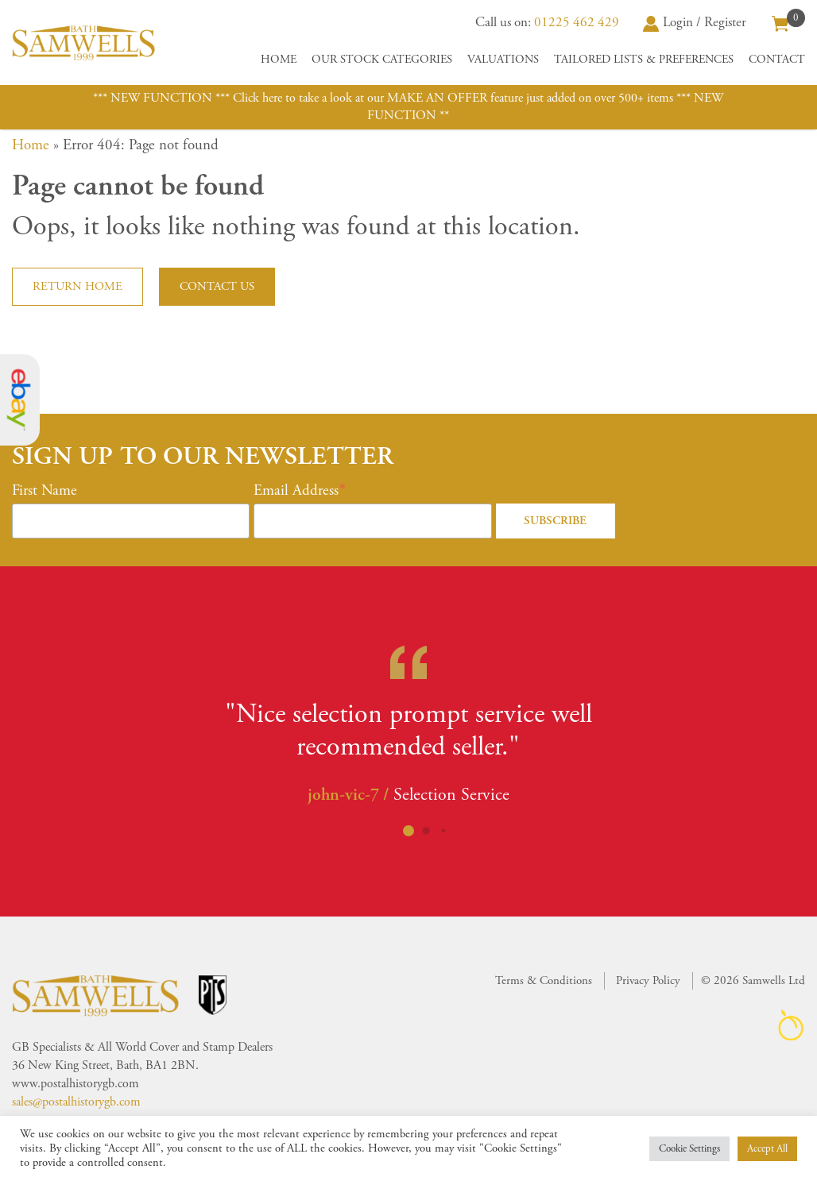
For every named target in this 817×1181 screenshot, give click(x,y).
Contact (777, 59)
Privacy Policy (648, 980)
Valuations (503, 59)
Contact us (217, 286)
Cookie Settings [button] (689, 1149)
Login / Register (694, 22)
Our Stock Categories (382, 59)
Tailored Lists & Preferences (644, 59)
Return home (77, 286)
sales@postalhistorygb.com (76, 1102)
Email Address (296, 490)
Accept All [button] (767, 1149)
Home (278, 59)
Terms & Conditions (543, 980)
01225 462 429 (576, 22)
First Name (44, 490)
